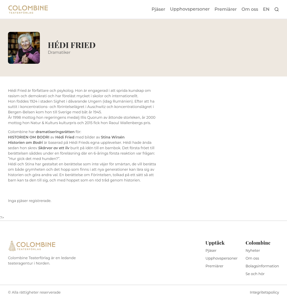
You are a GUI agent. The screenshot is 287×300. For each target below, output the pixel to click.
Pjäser (158, 9)
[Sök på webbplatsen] (276, 9)
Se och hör (255, 274)
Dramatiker (59, 52)
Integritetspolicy (264, 292)
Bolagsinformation (262, 266)
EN (266, 9)
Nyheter (253, 250)
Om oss (250, 9)
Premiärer (225, 9)
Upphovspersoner (190, 9)
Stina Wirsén (113, 137)
